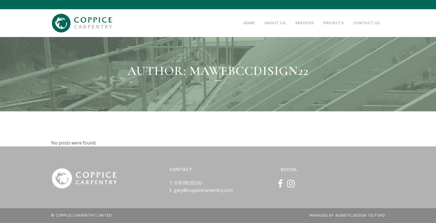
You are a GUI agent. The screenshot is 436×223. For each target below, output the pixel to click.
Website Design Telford (360, 215)
